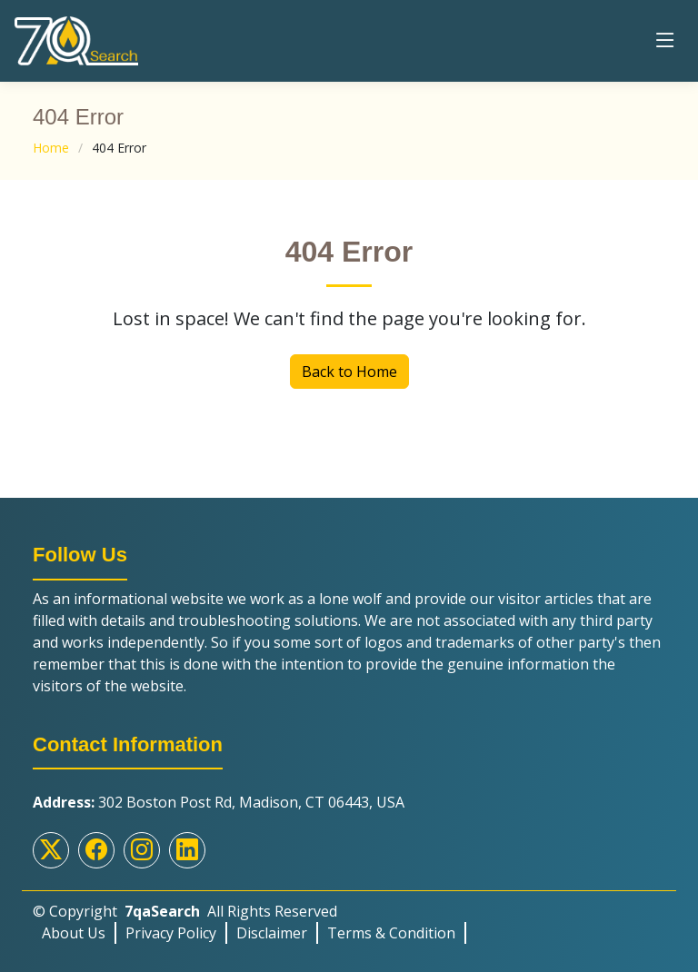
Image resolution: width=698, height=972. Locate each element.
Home (51, 147)
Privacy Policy (170, 933)
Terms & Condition (391, 933)
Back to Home (349, 372)
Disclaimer (271, 933)
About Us (73, 933)
